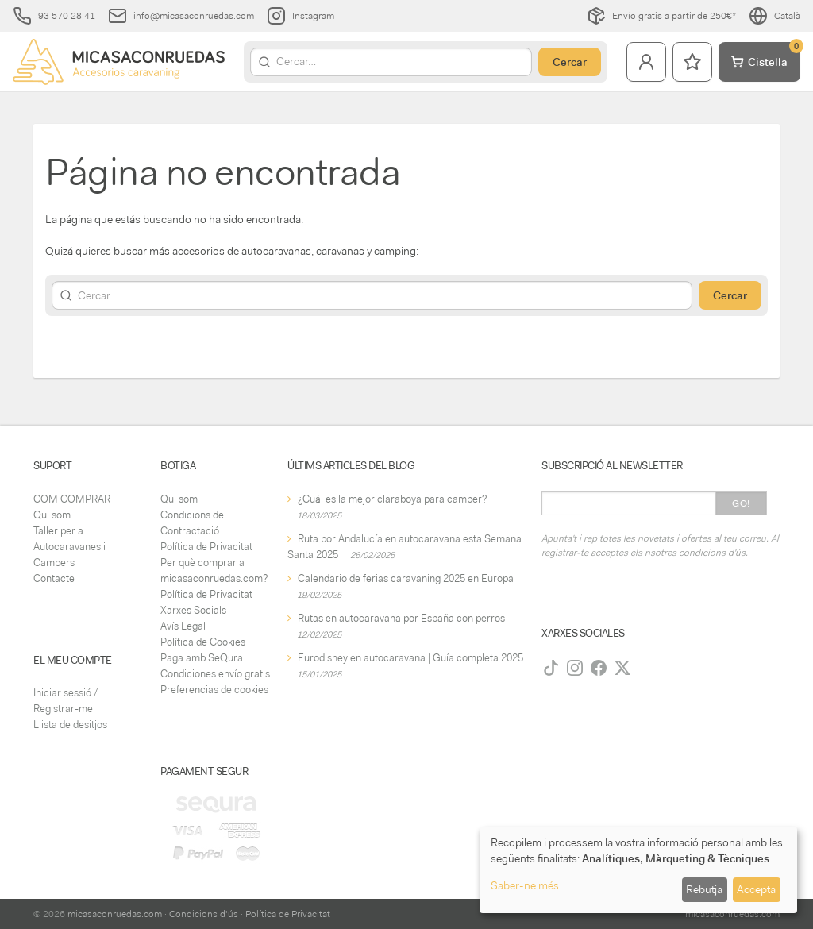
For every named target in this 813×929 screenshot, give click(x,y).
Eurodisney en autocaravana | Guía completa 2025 (410, 658)
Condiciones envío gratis (215, 673)
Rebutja (704, 889)
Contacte (54, 578)
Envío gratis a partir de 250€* (661, 15)
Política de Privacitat (206, 546)
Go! (741, 503)
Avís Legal (183, 626)
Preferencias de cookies (214, 689)
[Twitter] (622, 667)
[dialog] (638, 870)
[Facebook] (598, 667)
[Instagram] (574, 667)
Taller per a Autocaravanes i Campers (69, 546)
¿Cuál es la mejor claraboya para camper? (392, 499)
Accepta (756, 889)
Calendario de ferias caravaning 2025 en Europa (406, 578)
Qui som (52, 515)
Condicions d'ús (203, 914)
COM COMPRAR (71, 499)
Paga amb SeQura (201, 658)
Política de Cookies (202, 642)
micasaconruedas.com (114, 914)
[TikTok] (551, 667)
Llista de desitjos (70, 724)
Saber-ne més (525, 885)
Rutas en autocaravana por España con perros (401, 618)
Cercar (570, 62)
